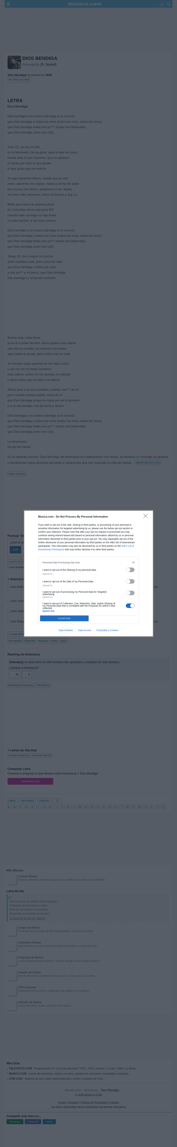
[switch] (130, 570)
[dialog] (88, 573)
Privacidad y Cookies (107, 630)
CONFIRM (64, 618)
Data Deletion (66, 630)
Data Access (84, 630)
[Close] (146, 517)
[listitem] (89, 562)
